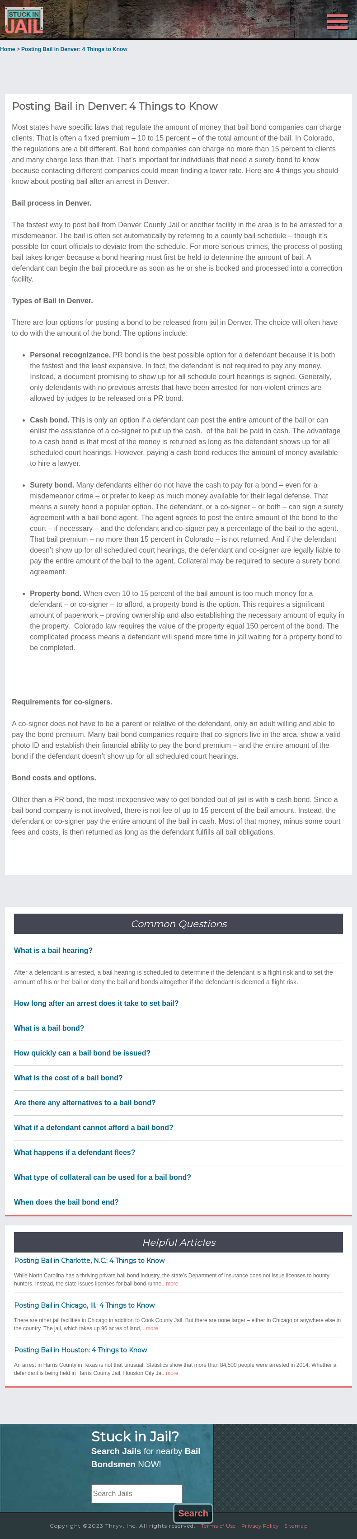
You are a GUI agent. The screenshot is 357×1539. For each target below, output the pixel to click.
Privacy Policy (260, 1525)
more (172, 1284)
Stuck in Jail (57, 19)
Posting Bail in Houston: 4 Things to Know (80, 1350)
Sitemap (300, 1525)
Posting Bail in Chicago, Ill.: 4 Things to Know (84, 1305)
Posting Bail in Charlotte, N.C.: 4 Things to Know (89, 1261)
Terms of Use (215, 1525)
